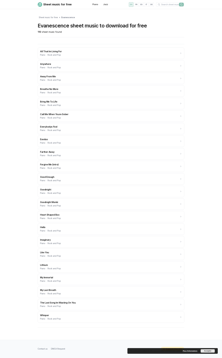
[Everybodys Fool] (111, 128)
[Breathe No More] (111, 91)
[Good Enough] (111, 178)
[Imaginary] (111, 241)
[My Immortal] (111, 279)
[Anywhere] (111, 65)
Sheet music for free (48, 17)
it (146, 4)
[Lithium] (111, 266)
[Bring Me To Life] (111, 103)
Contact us (43, 349)
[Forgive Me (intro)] (111, 166)
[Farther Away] (111, 153)
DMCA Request (58, 349)
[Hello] (111, 229)
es (141, 4)
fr (136, 4)
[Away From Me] (111, 78)
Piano (95, 4)
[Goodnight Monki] (111, 204)
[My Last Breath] (111, 292)
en (131, 4)
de (151, 4)
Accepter (207, 351)
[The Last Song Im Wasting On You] (111, 304)
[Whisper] (111, 317)
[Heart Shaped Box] (111, 216)
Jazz (105, 4)
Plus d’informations (190, 351)
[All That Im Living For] (111, 53)
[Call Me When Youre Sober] (111, 116)
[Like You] (111, 254)
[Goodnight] (111, 191)
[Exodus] (111, 141)
